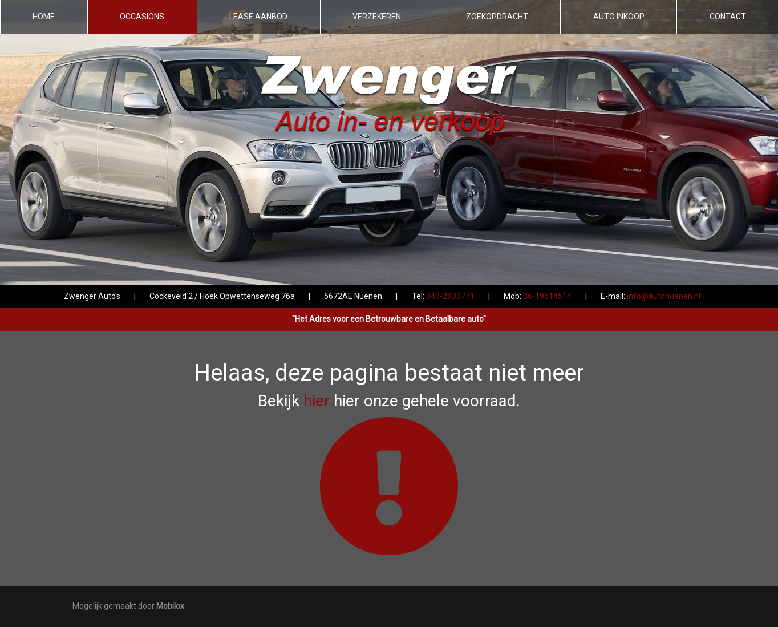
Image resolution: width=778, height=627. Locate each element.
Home (44, 16)
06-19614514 (547, 296)
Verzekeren (376, 16)
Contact (728, 16)
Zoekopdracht (497, 16)
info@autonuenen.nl (663, 296)
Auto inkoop (619, 16)
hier (316, 400)
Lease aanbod (258, 16)
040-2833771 (450, 296)
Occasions (142, 16)
